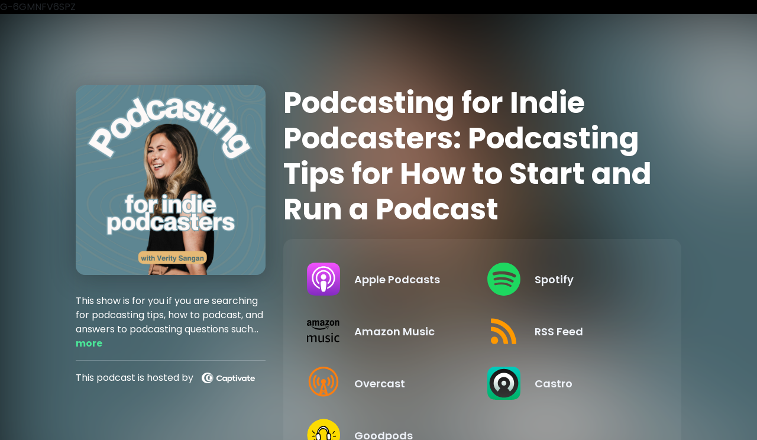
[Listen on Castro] (568, 383)
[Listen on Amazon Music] (387, 331)
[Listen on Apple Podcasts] (387, 279)
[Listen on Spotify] (568, 279)
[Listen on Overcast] (387, 383)
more (89, 343)
